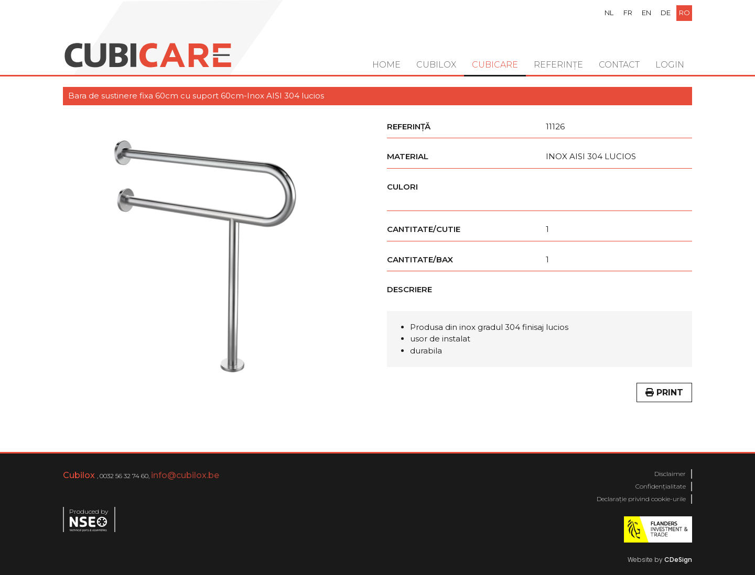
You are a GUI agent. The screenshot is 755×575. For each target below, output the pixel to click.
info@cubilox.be (185, 475)
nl (609, 12)
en (646, 12)
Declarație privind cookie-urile (641, 499)
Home (386, 65)
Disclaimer (670, 474)
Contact (619, 65)
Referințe (558, 65)
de (666, 12)
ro (684, 12)
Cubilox (436, 65)
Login (669, 65)
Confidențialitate (660, 486)
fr (627, 12)
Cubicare (495, 65)
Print (664, 392)
